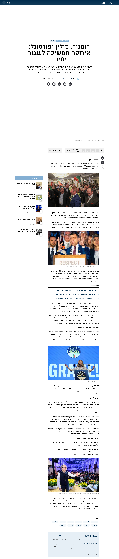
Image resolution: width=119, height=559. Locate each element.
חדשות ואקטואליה (62, 41)
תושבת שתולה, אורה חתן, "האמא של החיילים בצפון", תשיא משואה (75, 294)
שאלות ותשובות (56, 545)
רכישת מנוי (63, 543)
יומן (81, 543)
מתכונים (72, 546)
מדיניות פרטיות (54, 541)
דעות (80, 541)
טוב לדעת (71, 548)
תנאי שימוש (55, 543)
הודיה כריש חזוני (31, 213)
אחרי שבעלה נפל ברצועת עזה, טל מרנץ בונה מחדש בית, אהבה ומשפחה (26, 196)
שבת (72, 543)
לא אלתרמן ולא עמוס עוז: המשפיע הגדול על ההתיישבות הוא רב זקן (26, 231)
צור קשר (64, 539)
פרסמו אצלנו (55, 539)
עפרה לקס (32, 224)
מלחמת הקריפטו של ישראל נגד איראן (26, 184)
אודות (64, 541)
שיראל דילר (32, 201)
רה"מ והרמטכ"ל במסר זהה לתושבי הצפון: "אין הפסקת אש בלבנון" (76, 290)
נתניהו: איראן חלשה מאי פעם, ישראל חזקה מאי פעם (26, 207)
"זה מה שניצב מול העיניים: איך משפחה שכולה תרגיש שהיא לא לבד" (26, 219)
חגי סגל (33, 236)
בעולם (53, 41)
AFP (74, 79)
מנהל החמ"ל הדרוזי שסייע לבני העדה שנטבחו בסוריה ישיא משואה (75, 299)
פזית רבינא (32, 189)
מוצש (72, 541)
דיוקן (72, 539)
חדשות (80, 539)
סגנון (72, 545)
